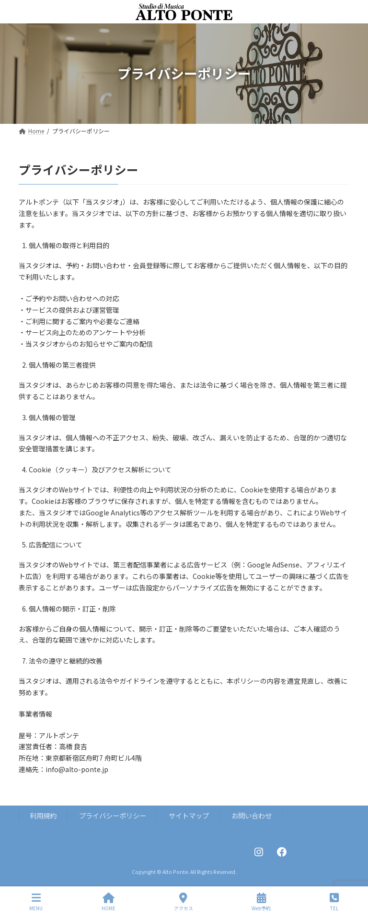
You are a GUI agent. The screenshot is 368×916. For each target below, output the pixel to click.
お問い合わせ (251, 815)
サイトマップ (189, 815)
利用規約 (43, 815)
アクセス (183, 902)
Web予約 (261, 902)
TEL (334, 902)
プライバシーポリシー (112, 815)
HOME (108, 902)
